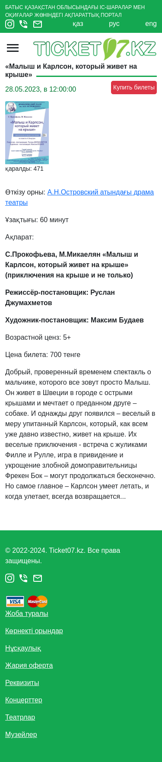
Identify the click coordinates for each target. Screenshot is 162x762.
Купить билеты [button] (134, 87)
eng (151, 23)
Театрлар (20, 717)
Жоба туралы (26, 613)
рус (114, 23)
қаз (78, 23)
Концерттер (23, 700)
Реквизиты (22, 682)
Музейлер (21, 734)
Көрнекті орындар (34, 630)
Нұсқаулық (23, 648)
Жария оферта (29, 665)
